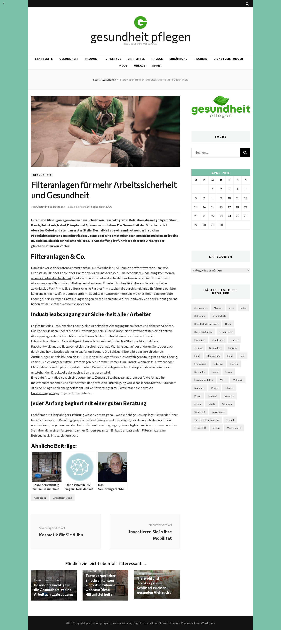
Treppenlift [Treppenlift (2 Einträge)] (200, 427)
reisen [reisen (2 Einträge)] (197, 403)
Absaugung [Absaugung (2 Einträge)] (200, 307)
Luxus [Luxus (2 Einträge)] (228, 371)
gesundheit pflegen (140, 36)
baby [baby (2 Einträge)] (243, 307)
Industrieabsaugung (82, 235)
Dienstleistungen (228, 58)
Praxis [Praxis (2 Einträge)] (197, 395)
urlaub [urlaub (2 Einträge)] (216, 427)
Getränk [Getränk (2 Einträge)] (232, 347)
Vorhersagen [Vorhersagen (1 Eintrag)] (234, 427)
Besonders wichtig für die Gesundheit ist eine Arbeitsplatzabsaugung (53, 589)
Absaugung (40, 497)
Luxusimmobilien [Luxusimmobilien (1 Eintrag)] (203, 379)
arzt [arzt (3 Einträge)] (231, 307)
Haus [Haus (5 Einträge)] (197, 355)
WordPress (208, 623)
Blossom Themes (169, 623)
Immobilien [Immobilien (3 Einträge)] (200, 363)
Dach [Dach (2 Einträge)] (228, 323)
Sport (157, 65)
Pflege (157, 58)
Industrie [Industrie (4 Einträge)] (218, 363)
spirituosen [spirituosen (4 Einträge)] (218, 411)
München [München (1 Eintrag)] (199, 387)
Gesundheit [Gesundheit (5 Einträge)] (215, 347)
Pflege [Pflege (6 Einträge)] (214, 387)
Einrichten (137, 58)
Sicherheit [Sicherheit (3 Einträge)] (199, 411)
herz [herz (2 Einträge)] (242, 355)
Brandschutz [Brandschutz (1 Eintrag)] (219, 315)
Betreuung (38, 435)
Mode (123, 65)
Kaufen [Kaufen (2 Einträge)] (234, 363)
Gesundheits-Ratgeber (50, 206)
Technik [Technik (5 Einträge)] (230, 419)
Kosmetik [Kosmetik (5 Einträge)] (199, 371)
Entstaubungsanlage (45, 393)
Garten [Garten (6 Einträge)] (234, 339)
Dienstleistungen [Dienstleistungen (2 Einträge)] (203, 331)
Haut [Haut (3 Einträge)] (230, 355)
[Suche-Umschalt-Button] (247, 3)
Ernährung (178, 58)
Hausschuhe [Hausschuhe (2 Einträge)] (213, 355)
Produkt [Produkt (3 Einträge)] (212, 395)
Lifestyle (113, 58)
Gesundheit (68, 58)
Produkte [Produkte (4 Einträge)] (229, 395)
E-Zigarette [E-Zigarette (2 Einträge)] (226, 331)
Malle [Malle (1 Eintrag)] (223, 379)
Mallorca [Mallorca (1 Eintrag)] (238, 379)
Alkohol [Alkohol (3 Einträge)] (218, 307)
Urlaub (140, 65)
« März (3, 3)
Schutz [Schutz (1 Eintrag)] (211, 403)
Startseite (44, 58)
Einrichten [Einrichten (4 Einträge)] (199, 339)
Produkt (92, 58)
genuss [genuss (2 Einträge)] (198, 347)
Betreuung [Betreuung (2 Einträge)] (199, 315)
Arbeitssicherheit (62, 497)
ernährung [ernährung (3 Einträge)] (218, 339)
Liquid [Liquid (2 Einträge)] (215, 371)
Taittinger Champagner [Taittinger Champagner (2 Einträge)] (206, 419)
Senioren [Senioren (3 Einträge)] (227, 403)
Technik (200, 58)
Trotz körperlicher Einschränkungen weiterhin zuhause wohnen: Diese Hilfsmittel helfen (100, 584)
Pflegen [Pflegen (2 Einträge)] (229, 387)
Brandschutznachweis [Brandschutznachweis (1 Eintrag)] (206, 323)
